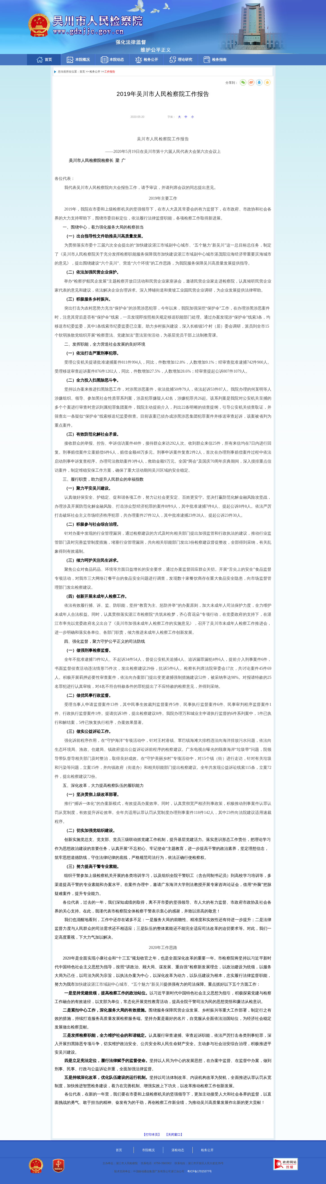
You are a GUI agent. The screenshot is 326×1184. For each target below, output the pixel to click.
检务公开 (146, 59)
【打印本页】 (151, 1134)
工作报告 (109, 71)
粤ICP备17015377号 (199, 1171)
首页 (44, 59)
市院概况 (148, 1150)
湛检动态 (178, 1150)
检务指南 (214, 59)
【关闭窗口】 (174, 1134)
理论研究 (180, 59)
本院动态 (112, 59)
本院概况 (78, 59)
